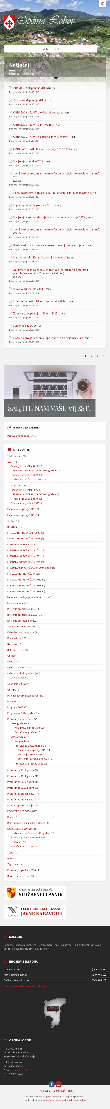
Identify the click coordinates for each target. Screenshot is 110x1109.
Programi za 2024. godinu (21, 713)
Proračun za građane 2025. (25, 503)
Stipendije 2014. (23, 325)
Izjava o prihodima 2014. (28, 289)
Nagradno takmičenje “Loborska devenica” (40, 257)
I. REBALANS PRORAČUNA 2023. (24, 538)
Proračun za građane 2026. (21, 870)
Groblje (11, 521)
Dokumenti (28, 73)
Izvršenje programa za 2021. (22, 614)
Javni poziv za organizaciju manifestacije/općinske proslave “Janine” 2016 (56, 175)
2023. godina (14, 456)
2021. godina (18, 723)
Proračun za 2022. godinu (28, 745)
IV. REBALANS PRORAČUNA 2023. (24, 591)
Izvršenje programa (29, 754)
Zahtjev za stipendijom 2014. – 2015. (35, 313)
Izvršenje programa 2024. (25, 475)
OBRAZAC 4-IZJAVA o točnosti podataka (38, 112)
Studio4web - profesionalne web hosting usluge (64, 1099)
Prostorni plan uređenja (20, 805)
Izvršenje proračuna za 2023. (22, 620)
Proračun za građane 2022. (29, 763)
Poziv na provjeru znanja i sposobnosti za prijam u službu (48, 338)
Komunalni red (15, 638)
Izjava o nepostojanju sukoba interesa (28, 597)
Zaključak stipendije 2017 (29, 100)
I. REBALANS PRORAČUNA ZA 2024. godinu (33, 470)
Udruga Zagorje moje (18, 876)
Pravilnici (12, 701)
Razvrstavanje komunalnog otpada (26, 823)
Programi (20, 741)
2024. (10, 461)
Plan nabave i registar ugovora (24, 695)
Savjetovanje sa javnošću (21, 828)
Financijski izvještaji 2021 (20, 509)
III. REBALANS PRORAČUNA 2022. (24, 579)
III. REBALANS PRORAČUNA (21, 573)
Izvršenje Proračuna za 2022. (33, 758)
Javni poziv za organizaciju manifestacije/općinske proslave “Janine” (56, 229)
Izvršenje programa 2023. (21, 609)
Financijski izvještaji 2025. (25, 489)
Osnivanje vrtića (16, 683)
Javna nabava (18, 677)
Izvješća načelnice (17, 603)
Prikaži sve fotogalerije (21, 436)
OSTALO (11, 689)
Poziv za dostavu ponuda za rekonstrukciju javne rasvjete (48, 245)
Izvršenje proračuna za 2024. (26, 479)
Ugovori (11, 858)
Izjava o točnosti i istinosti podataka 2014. (39, 301)
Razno (10, 817)
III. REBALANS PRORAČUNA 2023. (24, 585)
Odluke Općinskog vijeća (20, 673)
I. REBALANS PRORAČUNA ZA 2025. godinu (33, 494)
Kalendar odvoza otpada (20, 632)
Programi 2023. (15, 707)
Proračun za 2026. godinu (21, 787)
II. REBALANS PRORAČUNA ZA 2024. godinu (30, 567)
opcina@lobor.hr (19, 1070)
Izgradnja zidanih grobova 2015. (33, 205)
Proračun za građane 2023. (21, 793)
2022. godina (18, 737)
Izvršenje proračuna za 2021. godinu (30, 833)
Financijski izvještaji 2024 (24, 466)
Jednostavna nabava (18, 626)
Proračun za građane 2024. (21, 799)
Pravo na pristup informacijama (28, 837)
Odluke (11, 661)
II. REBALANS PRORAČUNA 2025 (24, 562)
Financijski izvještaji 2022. (32, 750)
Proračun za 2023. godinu (21, 770)
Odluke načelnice (16, 667)
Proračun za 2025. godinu (21, 781)
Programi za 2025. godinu (25, 498)
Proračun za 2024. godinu (21, 776)
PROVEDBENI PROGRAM (20, 811)
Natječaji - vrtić (15, 650)
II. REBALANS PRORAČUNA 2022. (24, 550)
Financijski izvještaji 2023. (21, 515)
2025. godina (14, 485)
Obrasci (11, 655)
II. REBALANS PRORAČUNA (21, 544)
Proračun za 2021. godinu (24, 846)
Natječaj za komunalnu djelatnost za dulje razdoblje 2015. (49, 217)
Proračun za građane (26, 732)
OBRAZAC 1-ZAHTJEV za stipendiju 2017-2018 (41, 149)
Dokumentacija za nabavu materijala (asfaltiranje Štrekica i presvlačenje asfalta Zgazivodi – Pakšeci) (50, 271)
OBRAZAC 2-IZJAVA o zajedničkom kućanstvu (41, 137)
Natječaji (12, 644)
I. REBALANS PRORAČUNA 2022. (24, 532)
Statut (10, 852)
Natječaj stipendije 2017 (28, 161)
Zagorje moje (14, 864)
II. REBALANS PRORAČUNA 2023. (24, 556)
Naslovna (14, 73)
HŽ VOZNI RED (14, 527)
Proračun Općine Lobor (19, 719)
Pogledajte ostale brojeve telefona (25, 986)
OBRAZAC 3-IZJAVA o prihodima (33, 124)
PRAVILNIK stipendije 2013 (30, 88)
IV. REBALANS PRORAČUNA (29, 728)
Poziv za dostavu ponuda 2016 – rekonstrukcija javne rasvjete (51, 193)
